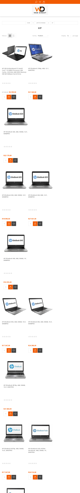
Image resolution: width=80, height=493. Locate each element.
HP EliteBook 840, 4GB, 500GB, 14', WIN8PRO (65, 132)
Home (28, 23)
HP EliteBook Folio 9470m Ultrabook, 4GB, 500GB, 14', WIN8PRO (63, 258)
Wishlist (40, 2)
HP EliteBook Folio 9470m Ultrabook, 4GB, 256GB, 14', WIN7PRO (37, 258)
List (14, 35)
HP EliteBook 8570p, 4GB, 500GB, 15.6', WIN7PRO (64, 195)
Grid (10, 35)
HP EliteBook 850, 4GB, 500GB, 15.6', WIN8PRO (14, 195)
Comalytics (30, 351)
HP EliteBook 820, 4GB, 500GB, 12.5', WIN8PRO (66, 69)
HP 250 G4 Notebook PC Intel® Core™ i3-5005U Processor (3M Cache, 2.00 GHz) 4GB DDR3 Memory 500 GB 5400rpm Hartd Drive (14, 70)
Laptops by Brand (40, 23)
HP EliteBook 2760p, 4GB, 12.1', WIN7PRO (38, 69)
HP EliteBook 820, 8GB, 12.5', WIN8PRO (37, 132)
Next (46, 300)
